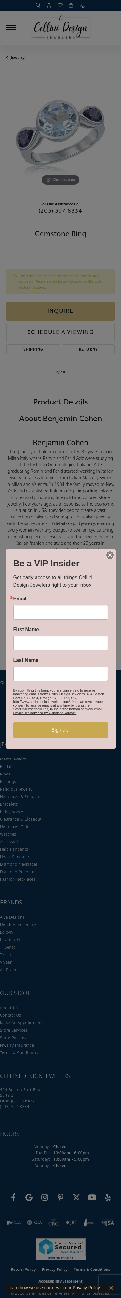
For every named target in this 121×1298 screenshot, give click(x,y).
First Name (26, 629)
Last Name (26, 660)
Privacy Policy (86, 1287)
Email (20, 598)
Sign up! (60, 730)
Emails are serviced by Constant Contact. (45, 713)
